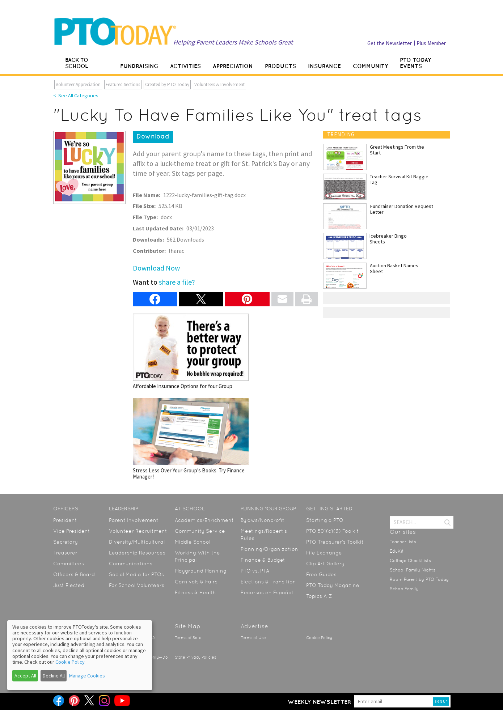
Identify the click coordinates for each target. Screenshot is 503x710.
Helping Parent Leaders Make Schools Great (233, 42)
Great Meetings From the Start (397, 150)
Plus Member (431, 43)
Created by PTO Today (167, 84)
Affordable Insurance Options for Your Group (191, 351)
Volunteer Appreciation (78, 84)
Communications (130, 563)
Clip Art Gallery (325, 563)
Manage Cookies (87, 676)
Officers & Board (74, 574)
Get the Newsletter (389, 43)
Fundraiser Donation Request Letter (401, 209)
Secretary (65, 542)
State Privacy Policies (195, 657)
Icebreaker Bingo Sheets (388, 239)
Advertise (254, 626)
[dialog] (79, 655)
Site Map (187, 626)
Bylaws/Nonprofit (262, 520)
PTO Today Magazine (332, 585)
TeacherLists (403, 541)
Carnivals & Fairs (196, 581)
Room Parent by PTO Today (419, 579)
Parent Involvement (133, 520)
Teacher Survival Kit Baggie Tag (399, 179)
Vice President (71, 531)
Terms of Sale (188, 637)
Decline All (54, 675)
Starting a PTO (324, 520)
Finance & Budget (263, 560)
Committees (68, 563)
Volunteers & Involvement (219, 84)
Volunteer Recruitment (138, 531)
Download (152, 136)
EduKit (397, 551)
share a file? (177, 281)
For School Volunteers (136, 585)
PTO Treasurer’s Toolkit (335, 542)
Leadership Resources (137, 553)
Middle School (192, 542)
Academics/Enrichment (204, 520)
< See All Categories (75, 95)
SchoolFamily (404, 588)
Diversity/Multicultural (137, 542)
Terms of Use (253, 637)
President (65, 520)
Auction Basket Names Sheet (394, 268)
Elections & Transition (268, 581)
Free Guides (321, 574)
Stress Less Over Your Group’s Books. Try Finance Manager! (191, 439)
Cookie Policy (319, 637)
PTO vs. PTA (255, 571)
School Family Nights (412, 570)
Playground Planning (201, 571)
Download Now (156, 267)
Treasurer (65, 553)
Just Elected (68, 585)
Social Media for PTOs (136, 574)
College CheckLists (410, 560)
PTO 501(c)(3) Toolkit (332, 531)
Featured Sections (123, 84)
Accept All (25, 675)
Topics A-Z (319, 596)
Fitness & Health (195, 592)
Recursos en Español (267, 592)
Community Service (200, 531)
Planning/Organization (269, 549)
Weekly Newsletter (319, 702)
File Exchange (324, 553)
